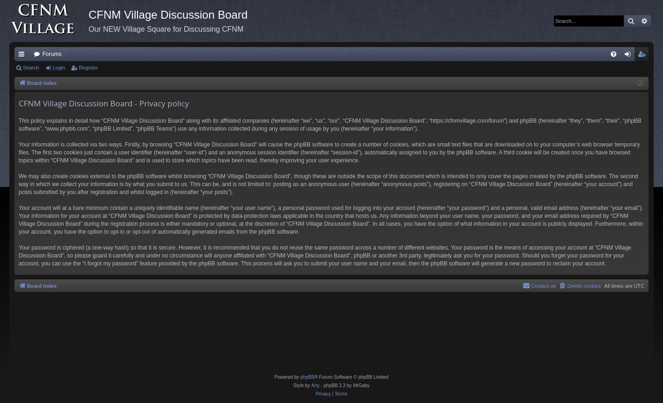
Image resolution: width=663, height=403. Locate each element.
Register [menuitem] (644, 56)
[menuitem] (614, 54)
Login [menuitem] (630, 56)
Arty (315, 385)
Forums (52, 54)
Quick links (23, 56)
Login (59, 67)
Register (88, 67)
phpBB (307, 377)
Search (31, 67)
